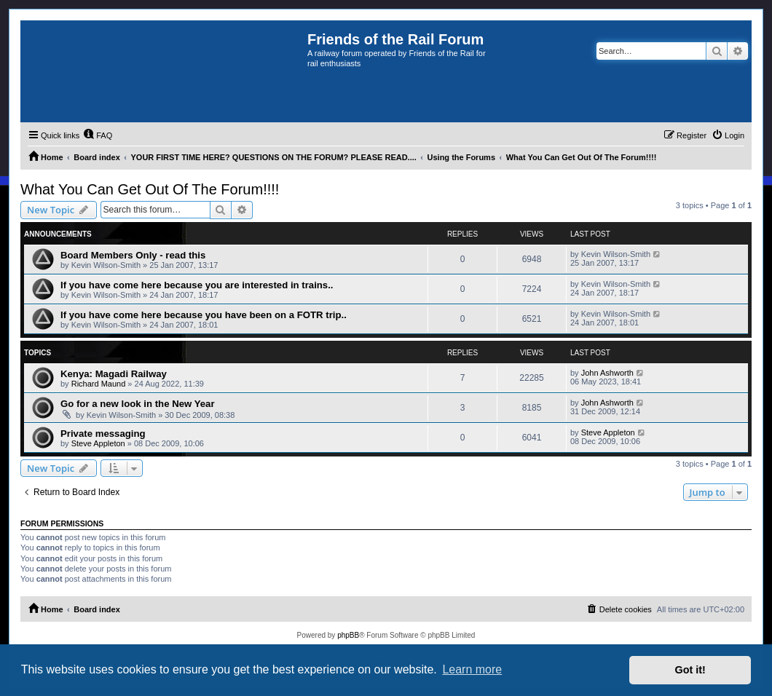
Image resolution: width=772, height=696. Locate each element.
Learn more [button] (472, 669)
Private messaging (103, 433)
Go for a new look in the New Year (137, 403)
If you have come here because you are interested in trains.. (197, 285)
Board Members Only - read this (132, 255)
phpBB (348, 635)
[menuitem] (97, 135)
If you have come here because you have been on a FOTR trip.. (203, 314)
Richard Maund (98, 383)
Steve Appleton (98, 443)
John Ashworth (607, 372)
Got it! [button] (690, 670)
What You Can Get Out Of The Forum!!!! (149, 189)
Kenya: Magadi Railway (113, 373)
